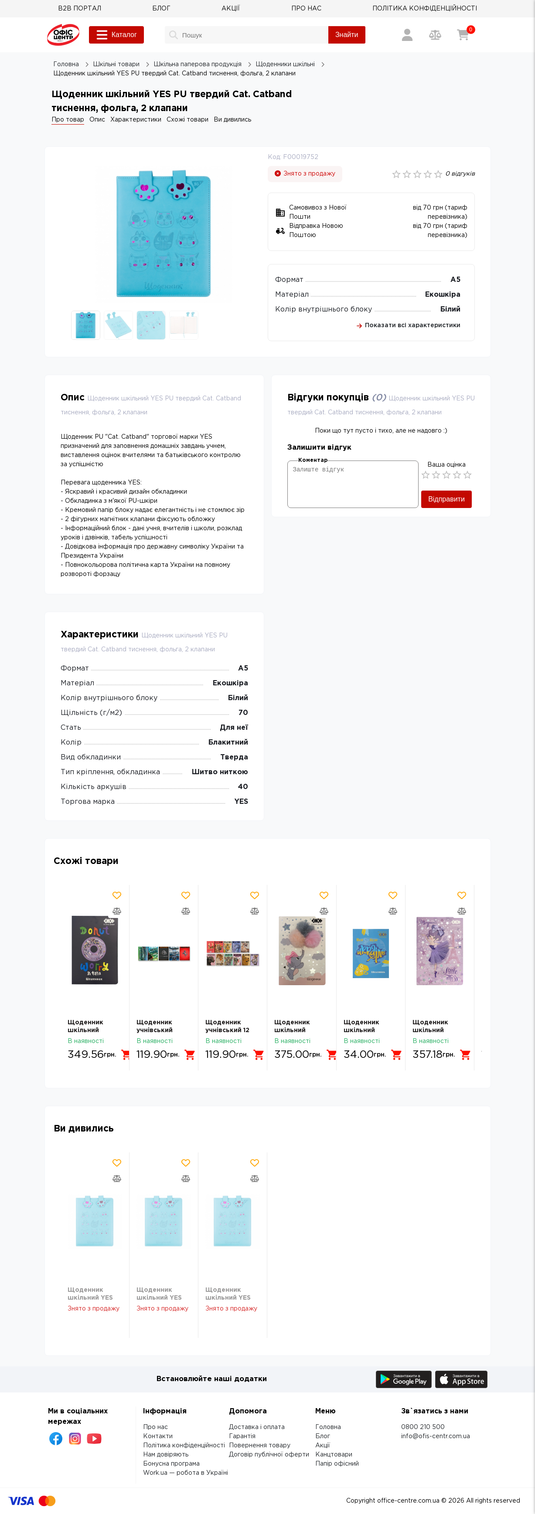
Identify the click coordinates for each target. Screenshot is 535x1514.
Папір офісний (337, 1464)
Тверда (234, 757)
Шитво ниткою (220, 772)
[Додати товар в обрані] (117, 895)
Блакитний (228, 742)
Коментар (312, 460)
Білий (450, 309)
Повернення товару (259, 1445)
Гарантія (242, 1436)
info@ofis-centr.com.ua (435, 1436)
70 (243, 713)
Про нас (155, 1427)
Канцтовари (333, 1454)
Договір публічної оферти (269, 1454)
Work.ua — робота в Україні (185, 1473)
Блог (322, 1436)
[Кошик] (463, 35)
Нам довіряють (165, 1454)
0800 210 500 (423, 1427)
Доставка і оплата (257, 1427)
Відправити (446, 499)
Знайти (346, 34)
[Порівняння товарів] (435, 35)
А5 (455, 280)
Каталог (116, 35)
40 (243, 787)
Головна (328, 1427)
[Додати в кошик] (126, 1055)
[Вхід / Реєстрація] (407, 35)
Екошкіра (442, 294)
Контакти (158, 1436)
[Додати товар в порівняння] (117, 911)
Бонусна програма (171, 1464)
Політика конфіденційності (184, 1445)
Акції (322, 1445)
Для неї (234, 728)
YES (241, 802)
